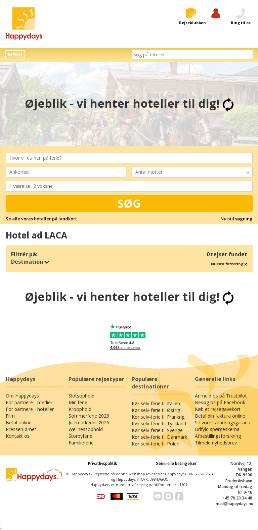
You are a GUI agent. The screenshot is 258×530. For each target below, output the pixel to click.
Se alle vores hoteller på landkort (41, 219)
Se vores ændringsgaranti (222, 422)
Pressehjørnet (21, 429)
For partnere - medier (29, 402)
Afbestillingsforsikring (218, 436)
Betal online (19, 422)
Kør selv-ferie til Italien (156, 403)
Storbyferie (80, 436)
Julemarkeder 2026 (89, 422)
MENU (15, 54)
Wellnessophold (86, 429)
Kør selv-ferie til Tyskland (159, 423)
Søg (129, 203)
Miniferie (78, 402)
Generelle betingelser (176, 463)
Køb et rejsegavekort (218, 409)
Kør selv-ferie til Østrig (156, 410)
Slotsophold (81, 395)
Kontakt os (18, 436)
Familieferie (81, 442)
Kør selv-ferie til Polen (155, 443)
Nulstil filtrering (229, 263)
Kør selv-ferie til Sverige (157, 430)
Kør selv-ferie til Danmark (159, 437)
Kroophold (80, 409)
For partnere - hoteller (30, 409)
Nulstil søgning (236, 219)
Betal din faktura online (220, 416)
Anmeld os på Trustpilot (221, 395)
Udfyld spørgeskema (217, 429)
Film (10, 416)
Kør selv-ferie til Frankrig (158, 417)
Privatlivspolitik (102, 463)
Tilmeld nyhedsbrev (216, 442)
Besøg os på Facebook (220, 402)
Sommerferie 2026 (89, 416)
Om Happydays (22, 395)
